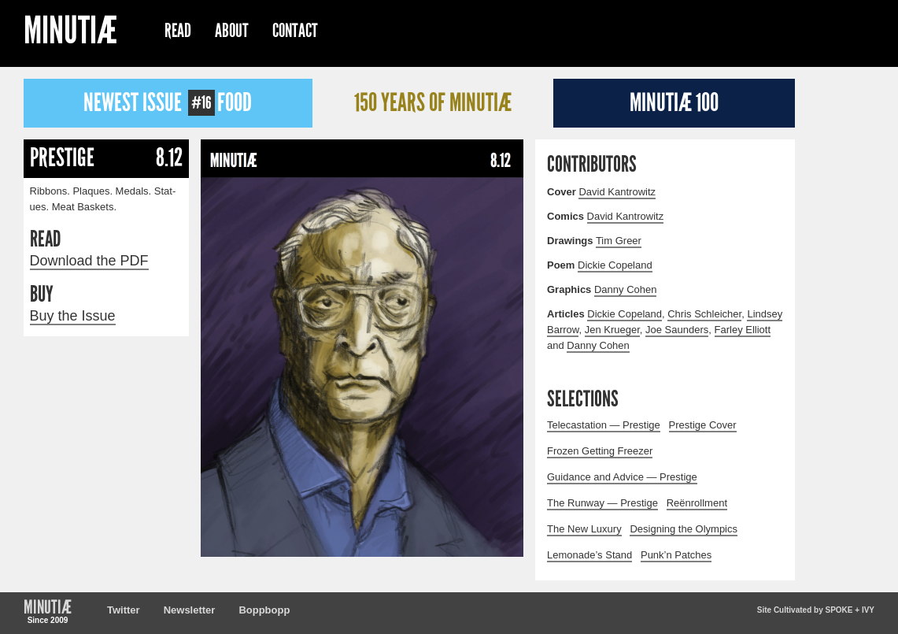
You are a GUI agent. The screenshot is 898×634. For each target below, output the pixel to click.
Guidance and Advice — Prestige (622, 477)
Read (177, 31)
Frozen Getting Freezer (599, 451)
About (232, 31)
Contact (295, 31)
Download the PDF (89, 261)
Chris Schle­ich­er (704, 314)
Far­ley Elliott (743, 330)
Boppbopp (264, 610)
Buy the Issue (73, 316)
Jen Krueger (612, 330)
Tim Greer (618, 241)
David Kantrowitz (617, 192)
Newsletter (190, 610)
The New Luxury (584, 529)
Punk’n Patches (676, 555)
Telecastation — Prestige (603, 425)
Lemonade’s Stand (589, 555)
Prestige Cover (703, 425)
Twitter (123, 610)
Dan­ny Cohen (625, 289)
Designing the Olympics (683, 529)
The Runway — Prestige (602, 503)
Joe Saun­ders (676, 330)
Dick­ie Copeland (615, 265)
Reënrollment (697, 503)
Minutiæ (70, 33)
